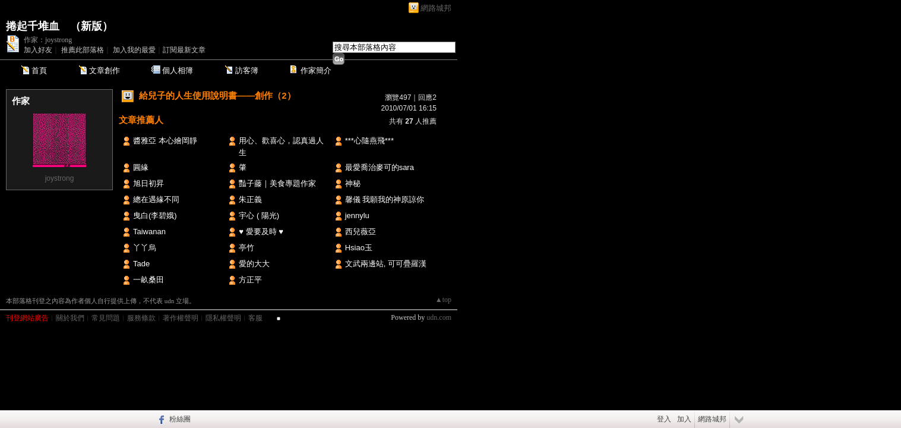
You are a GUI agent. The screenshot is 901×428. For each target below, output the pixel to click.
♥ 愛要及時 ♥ (261, 231)
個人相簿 (177, 70)
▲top (443, 299)
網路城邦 (436, 8)
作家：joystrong (48, 40)
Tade (141, 263)
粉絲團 (180, 419)
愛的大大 (254, 263)
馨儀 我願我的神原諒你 (385, 199)
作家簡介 (316, 70)
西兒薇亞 (360, 231)
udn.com (438, 317)
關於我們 (70, 318)
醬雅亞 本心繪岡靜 (165, 140)
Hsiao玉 (358, 247)
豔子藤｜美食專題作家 (277, 183)
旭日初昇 (148, 183)
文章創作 (104, 70)
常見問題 (105, 318)
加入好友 (38, 50)
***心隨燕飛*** (369, 140)
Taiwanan (149, 231)
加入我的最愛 (134, 50)
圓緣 (140, 167)
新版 (91, 26)
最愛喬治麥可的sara (379, 167)
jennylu (357, 215)
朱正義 (250, 199)
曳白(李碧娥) (155, 215)
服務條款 (141, 318)
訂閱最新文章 (184, 50)
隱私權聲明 (223, 318)
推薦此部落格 (82, 50)
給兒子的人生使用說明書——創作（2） (217, 95)
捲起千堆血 (32, 26)
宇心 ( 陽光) (259, 215)
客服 (255, 318)
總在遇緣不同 (156, 199)
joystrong (59, 178)
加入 (684, 419)
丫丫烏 (144, 247)
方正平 (250, 279)
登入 (664, 419)
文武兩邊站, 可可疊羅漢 (385, 263)
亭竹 (246, 247)
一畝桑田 (148, 279)
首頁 (39, 70)
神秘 (353, 183)
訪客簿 (246, 70)
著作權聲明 (180, 318)
